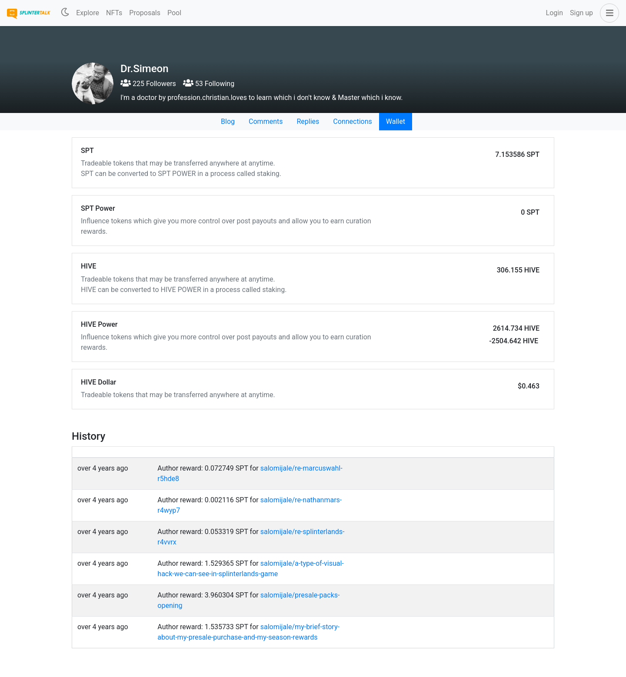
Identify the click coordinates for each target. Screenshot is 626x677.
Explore (87, 13)
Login (554, 13)
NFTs (114, 13)
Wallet (395, 121)
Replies (307, 121)
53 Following (208, 84)
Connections (352, 121)
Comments (266, 121)
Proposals (144, 13)
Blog (228, 121)
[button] (607, 13)
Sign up (581, 13)
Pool (174, 13)
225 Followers (148, 84)
